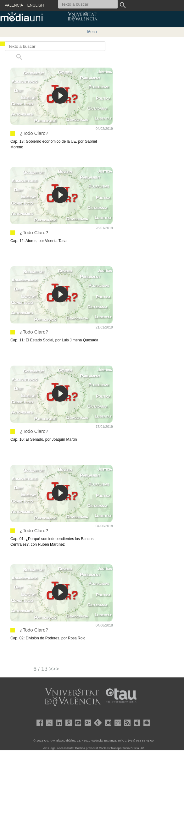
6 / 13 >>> (46, 669)
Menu (92, 32)
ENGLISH (35, 5)
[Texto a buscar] (55, 46)
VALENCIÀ (14, 5)
